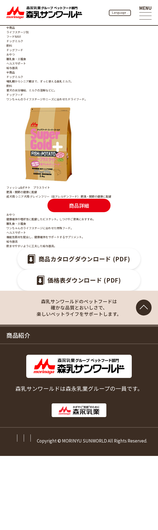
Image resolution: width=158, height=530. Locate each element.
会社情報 (17, 505)
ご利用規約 (82, 505)
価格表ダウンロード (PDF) (84, 280)
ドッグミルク (14, 41)
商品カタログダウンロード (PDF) (84, 258)
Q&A (12, 367)
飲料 (9, 45)
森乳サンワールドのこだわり (45, 332)
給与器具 (12, 68)
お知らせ (18, 384)
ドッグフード (14, 50)
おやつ (10, 54)
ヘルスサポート (16, 63)
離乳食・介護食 (16, 59)
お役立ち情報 (24, 350)
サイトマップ (48, 505)
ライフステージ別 (17, 32)
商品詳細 (79, 205)
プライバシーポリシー (126, 505)
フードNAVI (13, 36)
